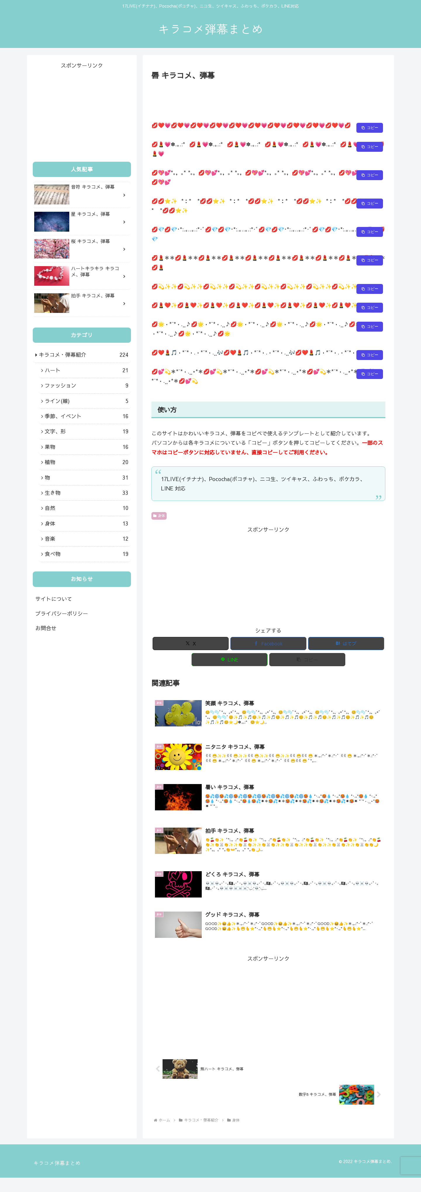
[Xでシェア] (191, 643)
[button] (307, 659)
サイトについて (53, 598)
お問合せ (45, 628)
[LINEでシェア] (229, 659)
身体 (159, 515)
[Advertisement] (268, 98)
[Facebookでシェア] (268, 643)
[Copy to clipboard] (369, 128)
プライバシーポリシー (61, 613)
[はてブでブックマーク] (346, 643)
